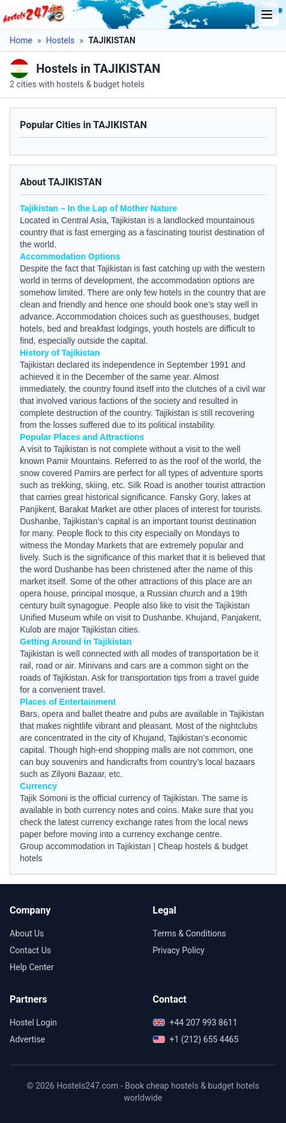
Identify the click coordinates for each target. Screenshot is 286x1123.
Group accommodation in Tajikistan (85, 846)
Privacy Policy (179, 950)
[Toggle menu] (267, 14)
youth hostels (178, 328)
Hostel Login (33, 1022)
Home (21, 40)
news (238, 822)
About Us (27, 933)
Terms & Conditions (189, 933)
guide (248, 677)
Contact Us (30, 950)
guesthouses (205, 316)
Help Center (32, 967)
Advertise (27, 1039)
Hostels (60, 40)
